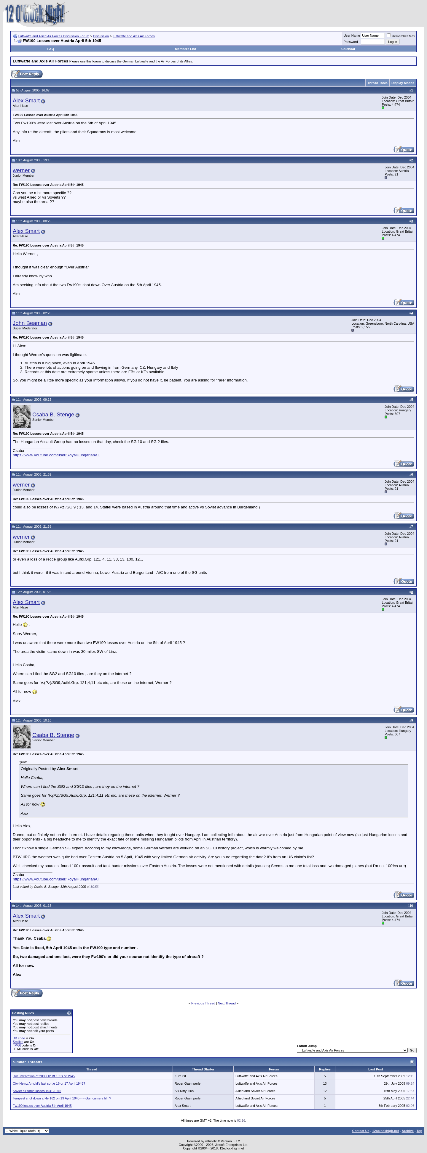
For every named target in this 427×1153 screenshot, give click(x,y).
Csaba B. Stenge (53, 414)
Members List (185, 49)
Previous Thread (203, 1003)
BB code (19, 1038)
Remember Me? (401, 36)
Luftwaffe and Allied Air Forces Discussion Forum (53, 36)
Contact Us (360, 1131)
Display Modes (402, 83)
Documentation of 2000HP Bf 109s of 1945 (44, 1076)
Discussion (101, 36)
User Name (352, 35)
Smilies (18, 1042)
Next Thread (227, 1003)
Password (351, 42)
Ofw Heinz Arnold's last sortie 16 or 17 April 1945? (49, 1083)
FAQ (50, 49)
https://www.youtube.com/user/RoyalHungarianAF (56, 455)
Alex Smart (26, 100)
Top (419, 1131)
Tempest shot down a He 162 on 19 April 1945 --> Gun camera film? (62, 1098)
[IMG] (17, 1045)
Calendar (348, 49)
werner (21, 170)
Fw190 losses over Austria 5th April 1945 (42, 1105)
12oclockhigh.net (385, 1131)
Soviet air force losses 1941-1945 (37, 1091)
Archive (408, 1131)
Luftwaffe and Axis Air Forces (134, 36)
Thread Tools (377, 83)
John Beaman (30, 323)
